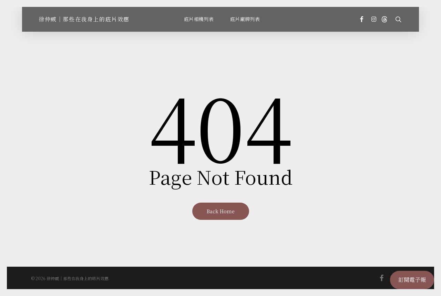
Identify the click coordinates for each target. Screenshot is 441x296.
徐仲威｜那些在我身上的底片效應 (84, 19)
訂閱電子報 (412, 280)
